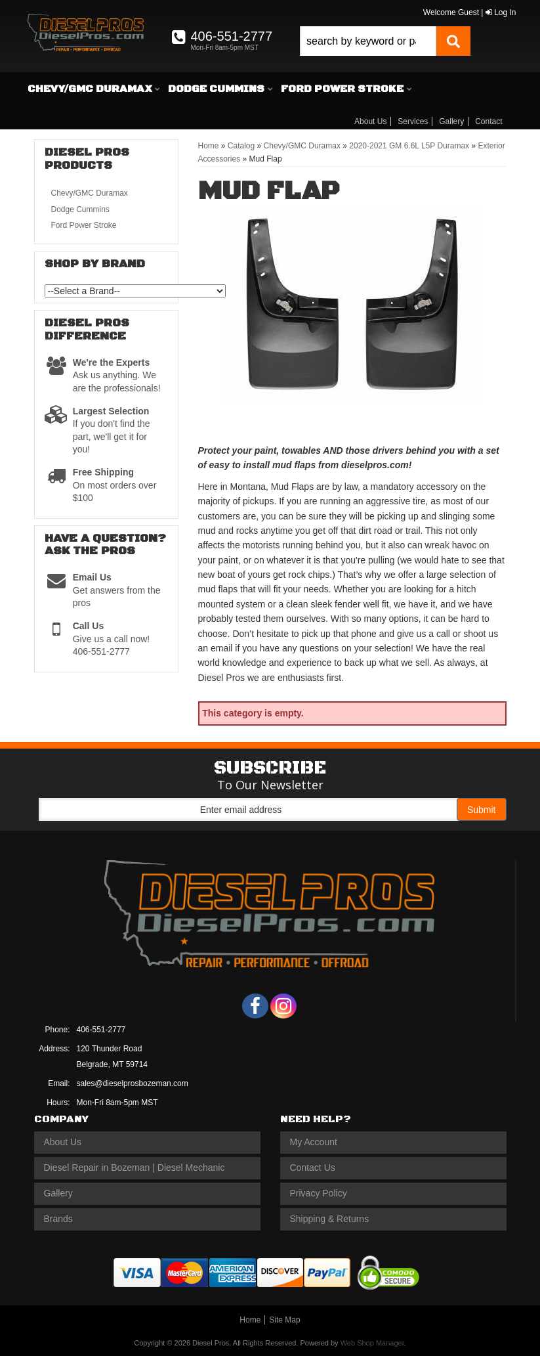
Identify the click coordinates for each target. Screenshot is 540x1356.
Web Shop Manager (372, 1343)
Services (413, 121)
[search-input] (368, 41)
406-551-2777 (101, 1029)
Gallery (451, 121)
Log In (501, 12)
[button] (385, 41)
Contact (488, 121)
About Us (370, 121)
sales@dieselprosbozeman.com (132, 1083)
